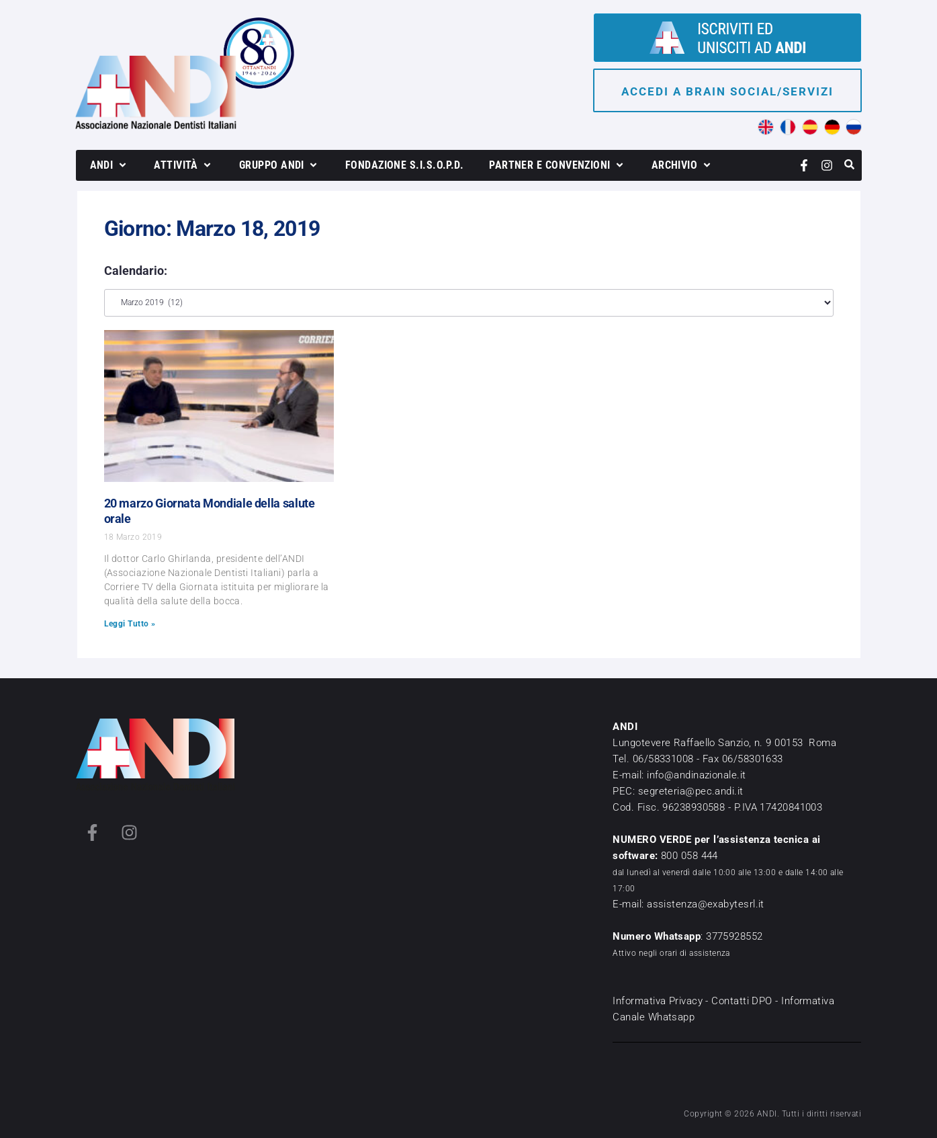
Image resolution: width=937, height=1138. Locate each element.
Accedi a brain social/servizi (727, 91)
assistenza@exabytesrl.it (705, 904)
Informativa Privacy (658, 1001)
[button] (109, 165)
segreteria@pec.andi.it (691, 791)
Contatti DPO (741, 1001)
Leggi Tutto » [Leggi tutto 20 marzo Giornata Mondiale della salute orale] (130, 623)
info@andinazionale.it (696, 775)
